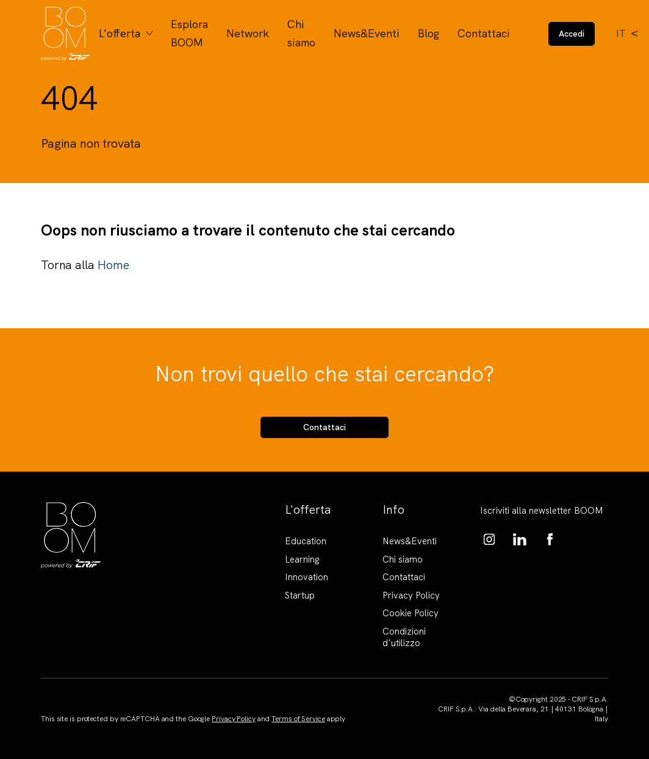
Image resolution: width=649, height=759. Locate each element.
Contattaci (483, 33)
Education (305, 541)
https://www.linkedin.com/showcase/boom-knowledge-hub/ (520, 539)
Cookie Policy (410, 613)
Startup (300, 595)
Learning (302, 559)
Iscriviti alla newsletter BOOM (541, 511)
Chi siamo (301, 33)
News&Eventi (367, 33)
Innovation (306, 577)
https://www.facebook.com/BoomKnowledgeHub (550, 539)
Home (113, 265)
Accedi (571, 33)
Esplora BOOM (189, 33)
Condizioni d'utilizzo (404, 637)
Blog (428, 33)
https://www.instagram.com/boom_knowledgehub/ (489, 539)
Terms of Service (297, 719)
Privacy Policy (411, 595)
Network (247, 33)
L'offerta (119, 33)
